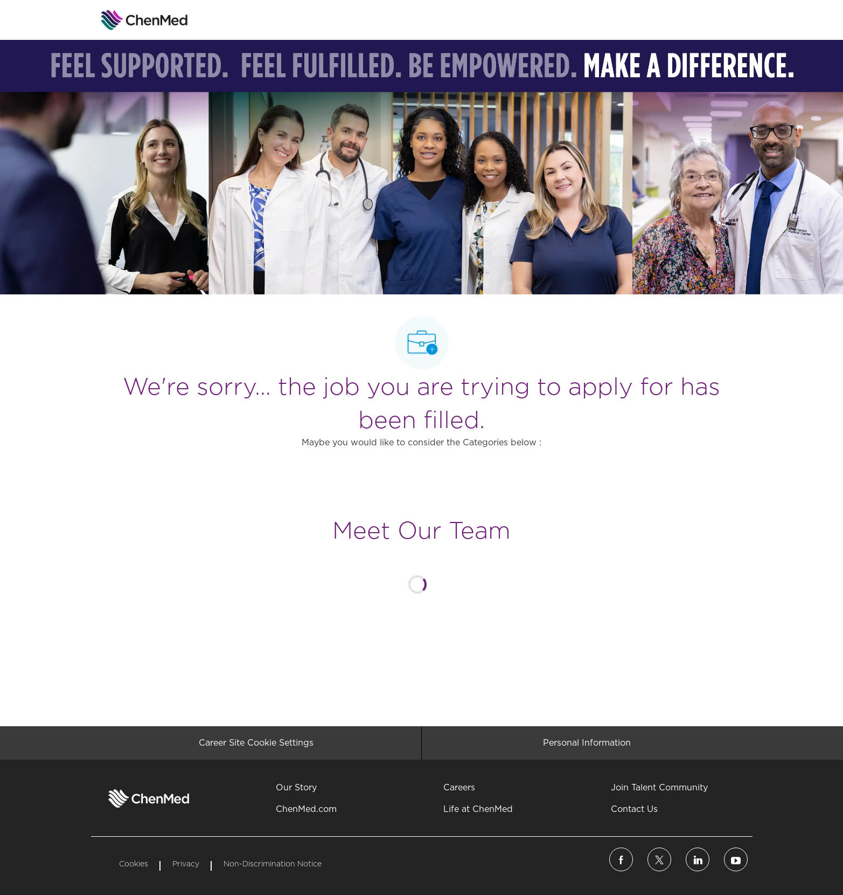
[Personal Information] (587, 743)
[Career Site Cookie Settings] (256, 743)
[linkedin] (697, 859)
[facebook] (621, 859)
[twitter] (659, 859)
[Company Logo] (118, 20)
